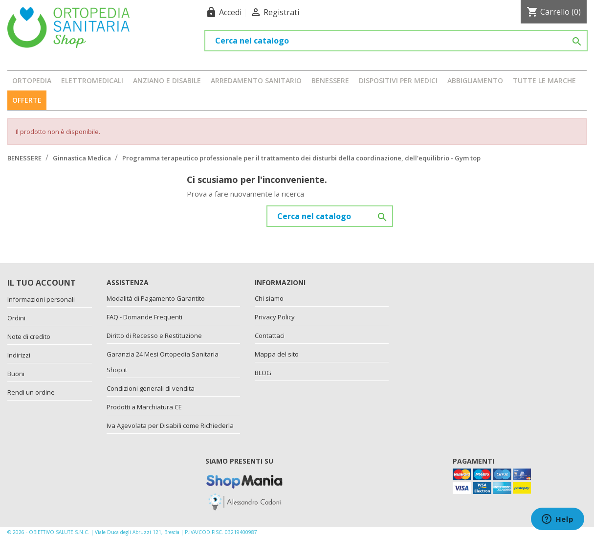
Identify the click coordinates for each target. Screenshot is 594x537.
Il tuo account (41, 282)
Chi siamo (269, 298)
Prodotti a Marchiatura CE (144, 407)
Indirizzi (18, 355)
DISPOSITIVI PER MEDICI (398, 80)
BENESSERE (330, 80)
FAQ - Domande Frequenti (144, 317)
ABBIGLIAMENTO (475, 80)
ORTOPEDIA (31, 80)
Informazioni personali (41, 299)
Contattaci (270, 335)
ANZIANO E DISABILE (167, 80)
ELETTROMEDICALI (92, 80)
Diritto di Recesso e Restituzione (154, 335)
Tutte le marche (544, 80)
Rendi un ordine (31, 392)
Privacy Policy (275, 317)
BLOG (263, 372)
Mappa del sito (277, 354)
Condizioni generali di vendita (151, 388)
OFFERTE (27, 100)
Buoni (15, 373)
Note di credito (28, 336)
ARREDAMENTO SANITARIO (256, 80)
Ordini (16, 317)
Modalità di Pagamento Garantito (156, 298)
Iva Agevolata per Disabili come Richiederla (170, 425)
